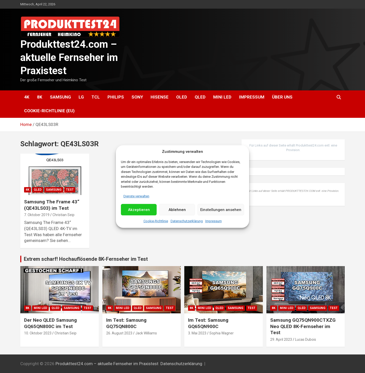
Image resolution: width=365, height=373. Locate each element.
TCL (96, 97)
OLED (181, 97)
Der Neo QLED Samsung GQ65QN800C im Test (50, 323)
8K (39, 97)
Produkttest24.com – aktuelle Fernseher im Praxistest (69, 57)
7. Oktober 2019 (36, 215)
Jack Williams (146, 333)
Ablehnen (177, 209)
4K (26, 97)
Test (70, 189)
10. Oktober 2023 (37, 333)
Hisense (160, 97)
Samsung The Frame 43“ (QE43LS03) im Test (51, 205)
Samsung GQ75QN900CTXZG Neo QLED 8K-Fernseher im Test (303, 326)
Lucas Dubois (305, 339)
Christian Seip (63, 215)
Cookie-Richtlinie (155, 221)
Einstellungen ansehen (220, 209)
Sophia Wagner (221, 333)
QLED (200, 97)
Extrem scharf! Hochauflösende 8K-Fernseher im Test (86, 259)
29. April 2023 (281, 339)
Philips (115, 97)
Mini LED (222, 97)
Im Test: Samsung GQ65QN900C (208, 323)
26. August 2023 (119, 333)
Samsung (60, 97)
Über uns (282, 97)
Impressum (213, 221)
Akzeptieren (139, 209)
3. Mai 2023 (197, 333)
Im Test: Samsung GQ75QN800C (126, 323)
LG (81, 97)
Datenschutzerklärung (187, 221)
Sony (137, 97)
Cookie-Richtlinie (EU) (49, 110)
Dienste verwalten (136, 196)
